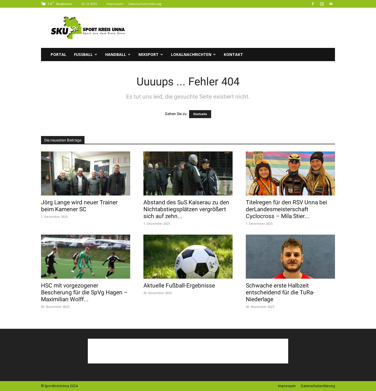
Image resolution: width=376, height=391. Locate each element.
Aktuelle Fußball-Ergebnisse (179, 285)
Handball (117, 54)
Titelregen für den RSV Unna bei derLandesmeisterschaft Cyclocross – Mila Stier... (286, 209)
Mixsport (150, 54)
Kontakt (233, 54)
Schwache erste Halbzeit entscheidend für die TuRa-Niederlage (280, 292)
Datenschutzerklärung (145, 4)
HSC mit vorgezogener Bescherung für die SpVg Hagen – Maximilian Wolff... (84, 292)
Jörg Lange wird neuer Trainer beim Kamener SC (79, 206)
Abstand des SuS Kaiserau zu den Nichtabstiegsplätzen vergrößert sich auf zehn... (186, 209)
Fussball (85, 54)
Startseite (200, 114)
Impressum (115, 4)
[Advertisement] (235, 27)
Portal (58, 54)
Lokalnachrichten (193, 54)
